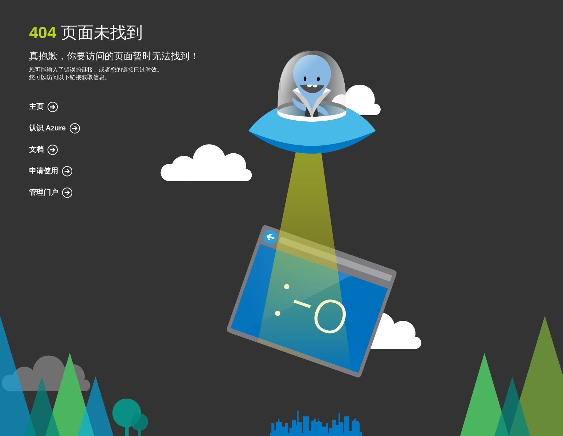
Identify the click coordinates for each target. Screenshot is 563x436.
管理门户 (43, 192)
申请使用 (43, 171)
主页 (36, 106)
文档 (36, 149)
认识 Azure (47, 128)
